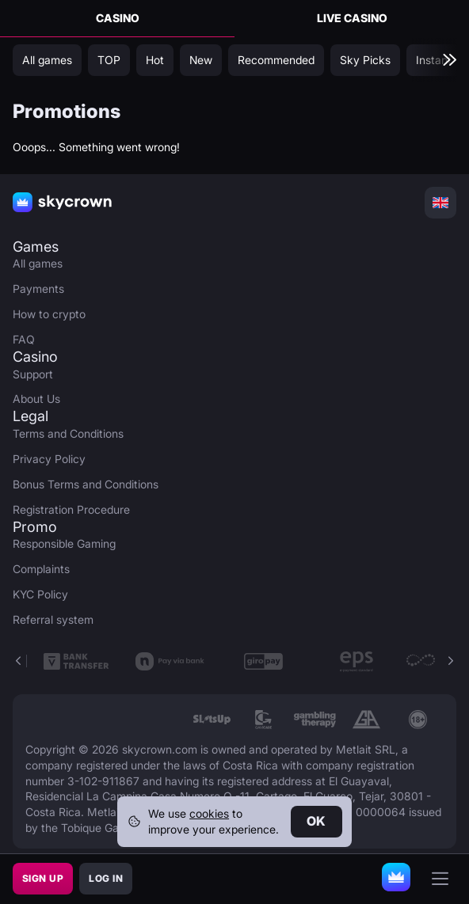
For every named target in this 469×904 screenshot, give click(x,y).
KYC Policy (40, 594)
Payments (38, 288)
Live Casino (352, 18)
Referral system (53, 619)
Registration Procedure (71, 509)
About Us (36, 398)
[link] (212, 719)
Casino (117, 18)
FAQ (24, 339)
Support (33, 374)
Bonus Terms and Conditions (85, 484)
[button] (450, 661)
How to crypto (49, 314)
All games (38, 263)
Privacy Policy (49, 458)
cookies (209, 813)
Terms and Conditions (68, 433)
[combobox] (440, 202)
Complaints (41, 568)
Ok (316, 821)
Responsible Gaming (64, 543)
